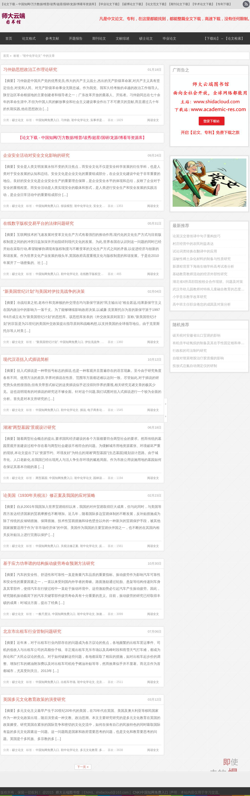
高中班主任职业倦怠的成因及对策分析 (202, 304)
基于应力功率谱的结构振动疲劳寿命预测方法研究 (48, 563)
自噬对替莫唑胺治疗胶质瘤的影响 (198, 358)
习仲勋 (65, 120)
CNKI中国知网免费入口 (150, 792)
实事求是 (96, 120)
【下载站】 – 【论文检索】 (224, 38)
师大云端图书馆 (68, 792)
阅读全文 (153, 120)
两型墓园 (41, 478)
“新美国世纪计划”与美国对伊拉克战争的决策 (44, 291)
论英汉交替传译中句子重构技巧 (196, 236)
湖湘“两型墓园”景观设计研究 (29, 427)
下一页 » (82, 767)
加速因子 (102, 614)
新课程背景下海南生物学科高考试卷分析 (203, 266)
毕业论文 (169, 38)
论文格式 (29, 38)
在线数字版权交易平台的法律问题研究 (38, 223)
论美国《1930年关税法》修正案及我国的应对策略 (49, 495)
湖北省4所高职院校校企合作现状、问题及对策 (208, 282)
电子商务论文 (96, 410)
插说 (83, 410)
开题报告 (76, 38)
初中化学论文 (80, 120)
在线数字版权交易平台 (94, 274)
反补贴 (103, 546)
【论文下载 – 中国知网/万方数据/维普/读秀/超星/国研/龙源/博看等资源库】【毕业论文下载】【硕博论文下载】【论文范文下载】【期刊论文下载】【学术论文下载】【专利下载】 (116, 4)
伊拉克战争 (92, 342)
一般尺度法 (43, 614)
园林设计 (99, 478)
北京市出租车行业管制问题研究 (32, 631)
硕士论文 (146, 38)
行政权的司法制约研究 (190, 351)
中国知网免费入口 (47, 120)
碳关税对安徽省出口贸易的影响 (196, 335)
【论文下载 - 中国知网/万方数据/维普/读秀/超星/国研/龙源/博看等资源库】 (82, 138)
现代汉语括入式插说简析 (26, 359)
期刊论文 (99, 38)
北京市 (100, 682)
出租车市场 (68, 682)
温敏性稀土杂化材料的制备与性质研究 (202, 259)
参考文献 (52, 38)
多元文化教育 (89, 750)
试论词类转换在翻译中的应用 (195, 251)
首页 (8, 38)
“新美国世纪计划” (47, 342)
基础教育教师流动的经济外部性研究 (200, 274)
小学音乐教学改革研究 (190, 297)
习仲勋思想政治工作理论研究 (30, 69)
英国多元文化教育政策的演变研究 (34, 699)
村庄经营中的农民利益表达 (193, 244)
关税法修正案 (69, 546)
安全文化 (99, 206)
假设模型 (67, 206)
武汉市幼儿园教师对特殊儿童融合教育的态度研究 (210, 289)
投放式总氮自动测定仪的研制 (195, 366)
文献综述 (122, 38)
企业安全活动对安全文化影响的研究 (36, 155)
